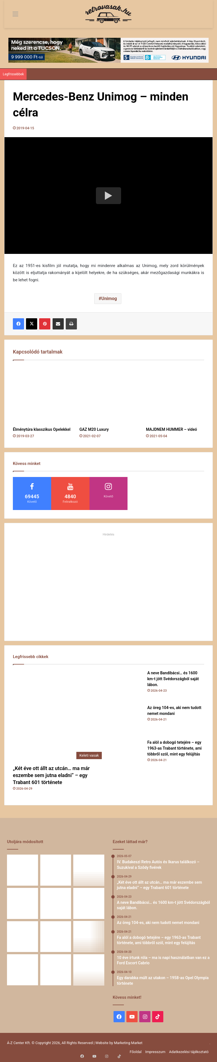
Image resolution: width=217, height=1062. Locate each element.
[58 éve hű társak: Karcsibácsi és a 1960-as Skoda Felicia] (22, 969)
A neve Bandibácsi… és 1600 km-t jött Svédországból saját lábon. (173, 679)
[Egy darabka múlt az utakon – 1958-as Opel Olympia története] (88, 903)
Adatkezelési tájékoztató (189, 1052)
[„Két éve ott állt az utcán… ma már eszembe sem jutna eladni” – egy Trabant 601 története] (59, 716)
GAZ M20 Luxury (94, 429)
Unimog (109, 298)
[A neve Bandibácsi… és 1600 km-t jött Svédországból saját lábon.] (127, 685)
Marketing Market (128, 1043)
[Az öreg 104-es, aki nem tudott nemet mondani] (127, 720)
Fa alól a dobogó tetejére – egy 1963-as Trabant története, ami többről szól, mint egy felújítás (174, 748)
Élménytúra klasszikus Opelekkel (41, 429)
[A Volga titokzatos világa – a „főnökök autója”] (55, 969)
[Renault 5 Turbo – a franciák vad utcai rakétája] (88, 969)
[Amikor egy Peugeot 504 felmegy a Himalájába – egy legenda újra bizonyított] (88, 936)
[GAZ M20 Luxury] (108, 395)
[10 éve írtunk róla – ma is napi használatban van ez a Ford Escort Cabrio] (55, 903)
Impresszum (155, 1052)
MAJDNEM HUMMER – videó (171, 429)
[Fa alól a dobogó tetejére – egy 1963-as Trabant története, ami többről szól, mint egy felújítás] (127, 755)
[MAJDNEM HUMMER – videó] (175, 395)
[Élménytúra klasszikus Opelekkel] (42, 395)
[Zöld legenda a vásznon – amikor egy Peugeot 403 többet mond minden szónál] (22, 936)
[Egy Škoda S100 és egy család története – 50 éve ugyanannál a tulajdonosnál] (55, 936)
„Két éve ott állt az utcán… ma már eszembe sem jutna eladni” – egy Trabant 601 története (51, 775)
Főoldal (136, 1052)
